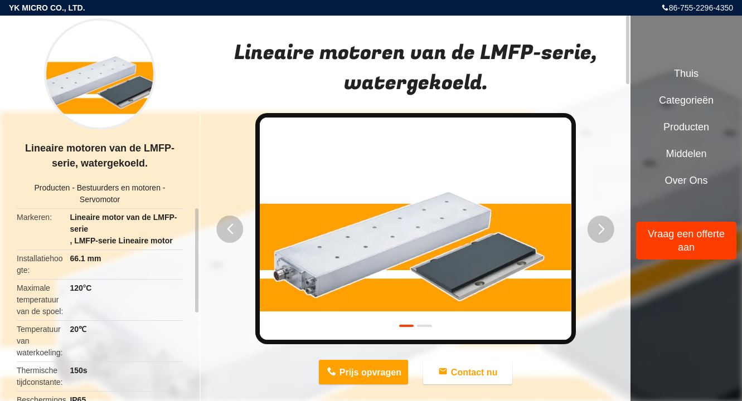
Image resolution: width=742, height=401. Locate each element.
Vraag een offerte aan (686, 240)
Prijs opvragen (370, 372)
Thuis (686, 73)
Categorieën (686, 100)
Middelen (686, 153)
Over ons (686, 180)
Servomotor (100, 199)
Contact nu (474, 372)
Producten (52, 187)
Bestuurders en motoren (119, 187)
